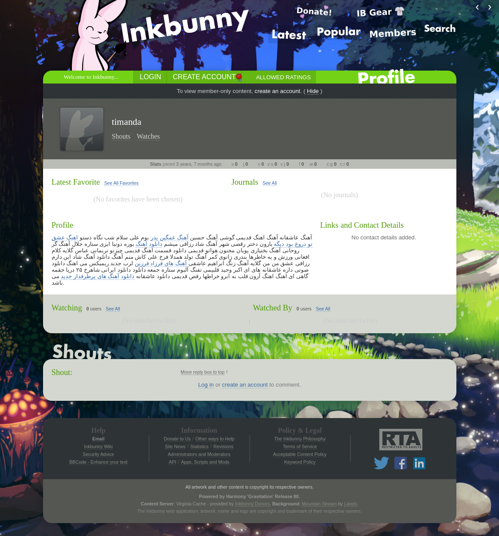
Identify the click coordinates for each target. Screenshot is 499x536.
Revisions (223, 446)
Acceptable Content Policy (299, 454)
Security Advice (98, 454)
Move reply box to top (203, 372)
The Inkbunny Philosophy (300, 438)
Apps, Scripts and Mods (205, 462)
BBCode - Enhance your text (98, 462)
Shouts (121, 136)
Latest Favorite (76, 181)
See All (270, 183)
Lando (350, 503)
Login (150, 77)
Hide (313, 91)
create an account (277, 91)
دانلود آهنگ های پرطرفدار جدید (97, 276)
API (172, 462)
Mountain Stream (319, 503)
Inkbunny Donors (252, 503)
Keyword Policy (300, 462)
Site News (175, 446)
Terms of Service (300, 446)
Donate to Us (177, 438)
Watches (148, 136)
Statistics (199, 446)
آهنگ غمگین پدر (169, 237)
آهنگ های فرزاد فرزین (161, 263)
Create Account (204, 77)
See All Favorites (121, 183)
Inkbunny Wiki (98, 446)
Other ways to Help (215, 438)
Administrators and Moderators (199, 454)
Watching (67, 307)
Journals (245, 181)
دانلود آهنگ (149, 244)
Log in (206, 384)
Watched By (272, 307)
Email (98, 438)
